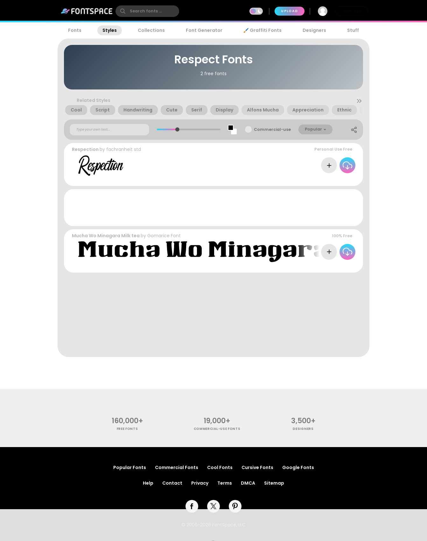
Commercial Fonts (176, 467)
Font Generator (204, 30)
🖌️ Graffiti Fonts (262, 30)
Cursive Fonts (257, 467)
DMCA (248, 483)
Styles (109, 30)
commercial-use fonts (217, 428)
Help (148, 483)
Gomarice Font (164, 235)
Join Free (351, 11)
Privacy (199, 483)
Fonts (74, 30)
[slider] (177, 129)
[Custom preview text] (109, 129)
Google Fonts (298, 467)
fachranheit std (123, 149)
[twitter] (213, 506)
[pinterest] (235, 506)
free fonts (127, 428)
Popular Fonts (129, 467)
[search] (147, 11)
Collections (151, 30)
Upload (289, 11)
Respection (85, 149)
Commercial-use (272, 129)
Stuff (353, 30)
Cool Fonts (220, 467)
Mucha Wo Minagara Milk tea (106, 235)
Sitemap (274, 483)
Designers (314, 30)
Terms (224, 483)
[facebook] (192, 506)
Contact (172, 483)
